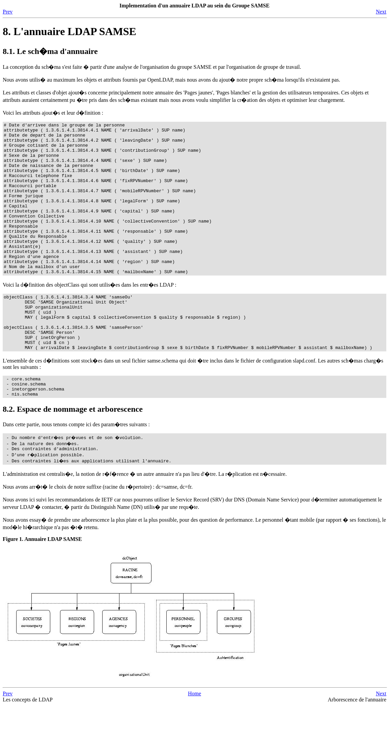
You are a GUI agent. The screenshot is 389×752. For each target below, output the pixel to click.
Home (194, 740)
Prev (7, 12)
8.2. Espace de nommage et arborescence (73, 454)
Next (381, 12)
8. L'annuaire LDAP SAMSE (69, 31)
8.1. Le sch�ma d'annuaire (50, 51)
